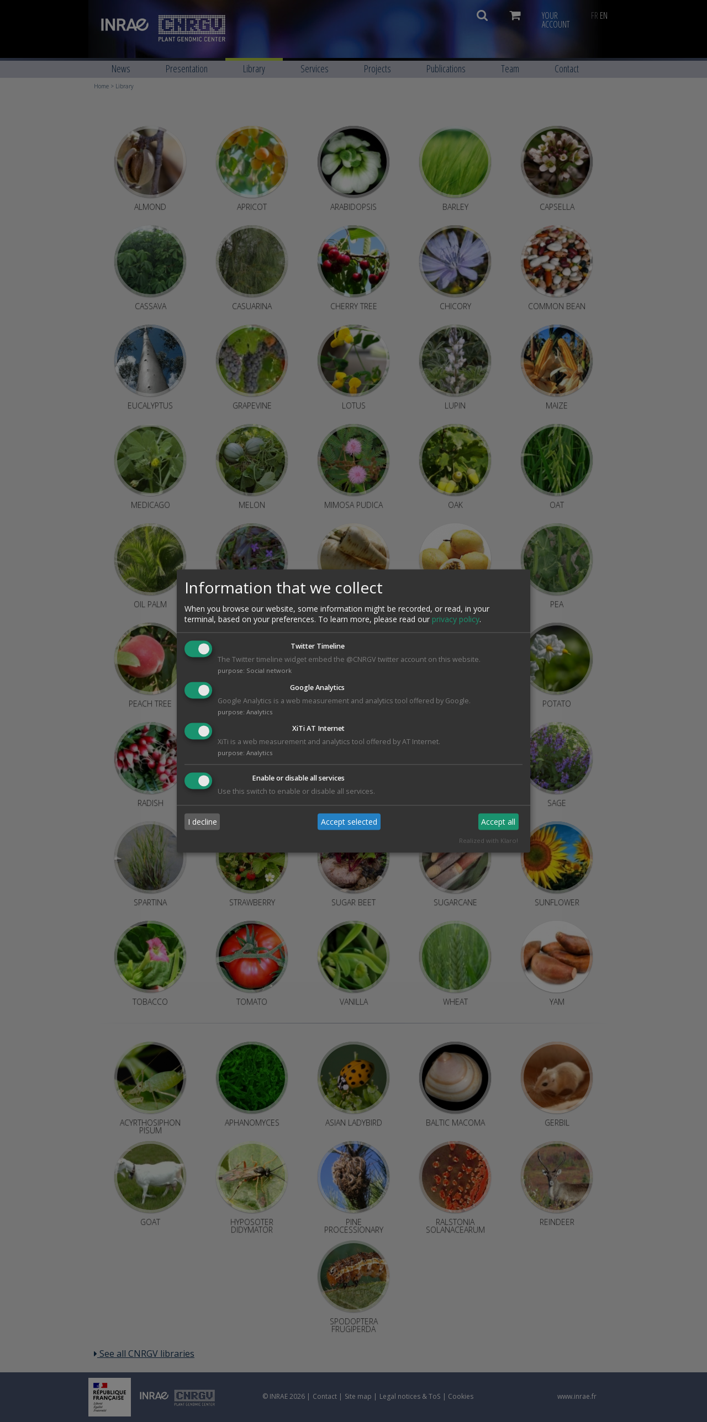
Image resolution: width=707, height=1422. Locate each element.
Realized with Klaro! (488, 841)
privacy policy (455, 619)
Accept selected (349, 821)
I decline (202, 821)
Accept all (498, 821)
